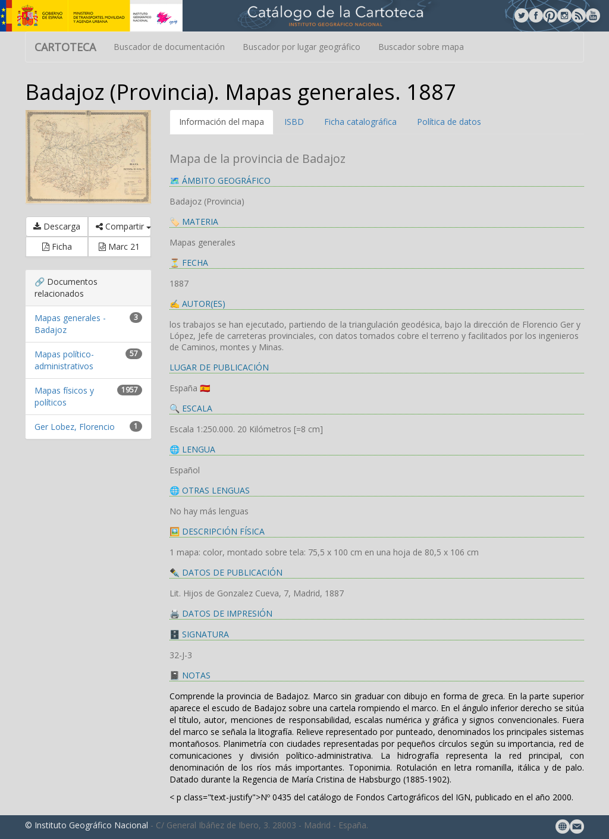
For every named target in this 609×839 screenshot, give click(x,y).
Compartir (123, 226)
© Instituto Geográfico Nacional (86, 825)
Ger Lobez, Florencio (74, 426)
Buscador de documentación (169, 46)
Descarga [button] (56, 226)
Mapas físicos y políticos (64, 396)
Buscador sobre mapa (421, 46)
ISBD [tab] (294, 121)
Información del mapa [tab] (221, 121)
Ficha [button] (57, 246)
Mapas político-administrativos (64, 360)
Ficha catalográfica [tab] (360, 121)
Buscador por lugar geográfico (301, 46)
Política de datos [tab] (449, 121)
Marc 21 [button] (119, 246)
